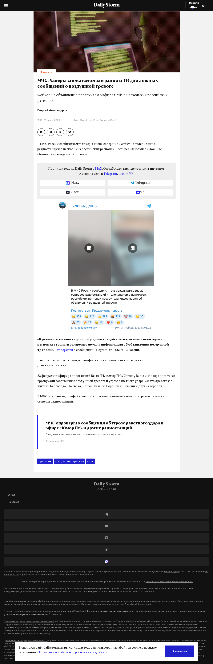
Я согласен (179, 651)
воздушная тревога (69, 461)
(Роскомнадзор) (172, 571)
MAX (98, 168)
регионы (45, 461)
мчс (90, 461)
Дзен (122, 174)
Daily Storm (106, 5)
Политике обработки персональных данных (73, 652)
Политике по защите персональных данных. (169, 581)
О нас (11, 494)
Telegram (110, 174)
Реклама (13, 501)
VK (131, 174)
